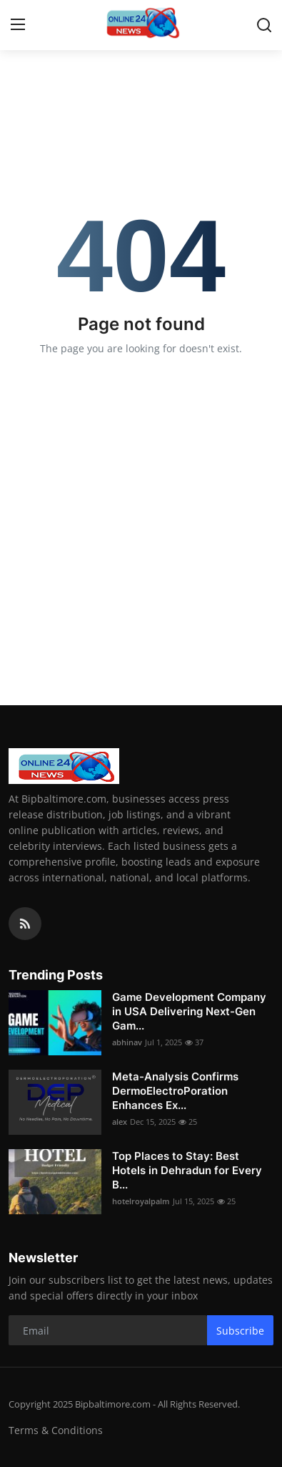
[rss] (25, 923)
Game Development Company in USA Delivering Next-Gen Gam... (189, 1011)
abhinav (127, 1042)
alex (119, 1121)
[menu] (18, 25)
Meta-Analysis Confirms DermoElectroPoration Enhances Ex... (175, 1091)
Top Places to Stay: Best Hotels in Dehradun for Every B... (187, 1170)
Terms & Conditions (56, 1430)
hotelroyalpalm (141, 1201)
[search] (264, 25)
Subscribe (240, 1330)
